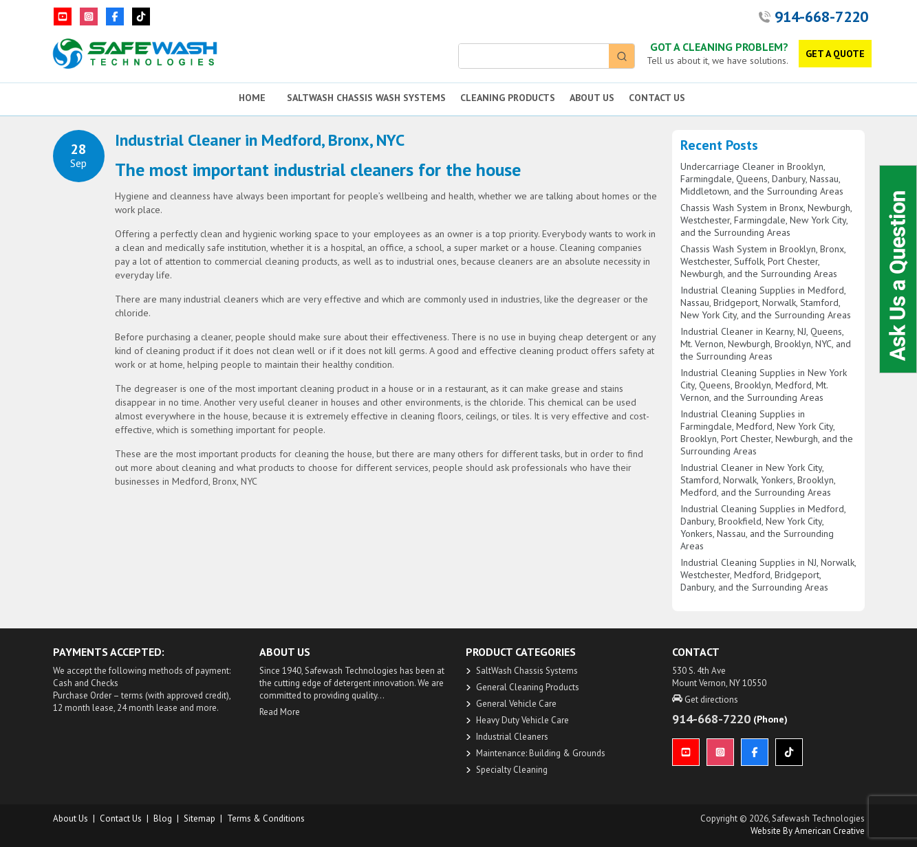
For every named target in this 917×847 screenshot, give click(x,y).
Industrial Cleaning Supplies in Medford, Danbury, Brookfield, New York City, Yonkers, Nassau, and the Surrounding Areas (762, 527)
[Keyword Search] (534, 56)
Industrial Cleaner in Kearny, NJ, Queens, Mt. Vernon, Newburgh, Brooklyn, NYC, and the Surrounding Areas (765, 343)
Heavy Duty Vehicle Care (522, 720)
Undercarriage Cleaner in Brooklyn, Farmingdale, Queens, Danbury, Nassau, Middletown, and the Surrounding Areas (761, 178)
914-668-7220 (821, 16)
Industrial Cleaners (512, 736)
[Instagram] (88, 16)
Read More (279, 712)
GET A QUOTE (835, 53)
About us (70, 818)
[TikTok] (141, 16)
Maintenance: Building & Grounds (540, 753)
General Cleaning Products (527, 687)
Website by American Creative (808, 831)
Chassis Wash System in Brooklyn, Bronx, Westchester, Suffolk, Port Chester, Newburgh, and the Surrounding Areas (762, 261)
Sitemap (199, 818)
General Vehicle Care (516, 704)
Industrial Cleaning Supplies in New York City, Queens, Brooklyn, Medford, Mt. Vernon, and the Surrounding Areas (763, 385)
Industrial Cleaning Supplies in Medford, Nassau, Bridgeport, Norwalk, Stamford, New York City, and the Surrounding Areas (765, 302)
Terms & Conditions (266, 818)
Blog (162, 818)
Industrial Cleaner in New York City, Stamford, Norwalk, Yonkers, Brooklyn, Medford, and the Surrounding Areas (757, 479)
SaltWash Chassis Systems (527, 670)
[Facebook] (115, 16)
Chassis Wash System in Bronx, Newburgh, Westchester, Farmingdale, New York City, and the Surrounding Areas (766, 220)
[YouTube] (62, 16)
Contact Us (121, 818)
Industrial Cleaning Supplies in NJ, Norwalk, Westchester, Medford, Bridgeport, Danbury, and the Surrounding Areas (768, 574)
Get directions (705, 699)
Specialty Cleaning (512, 770)
